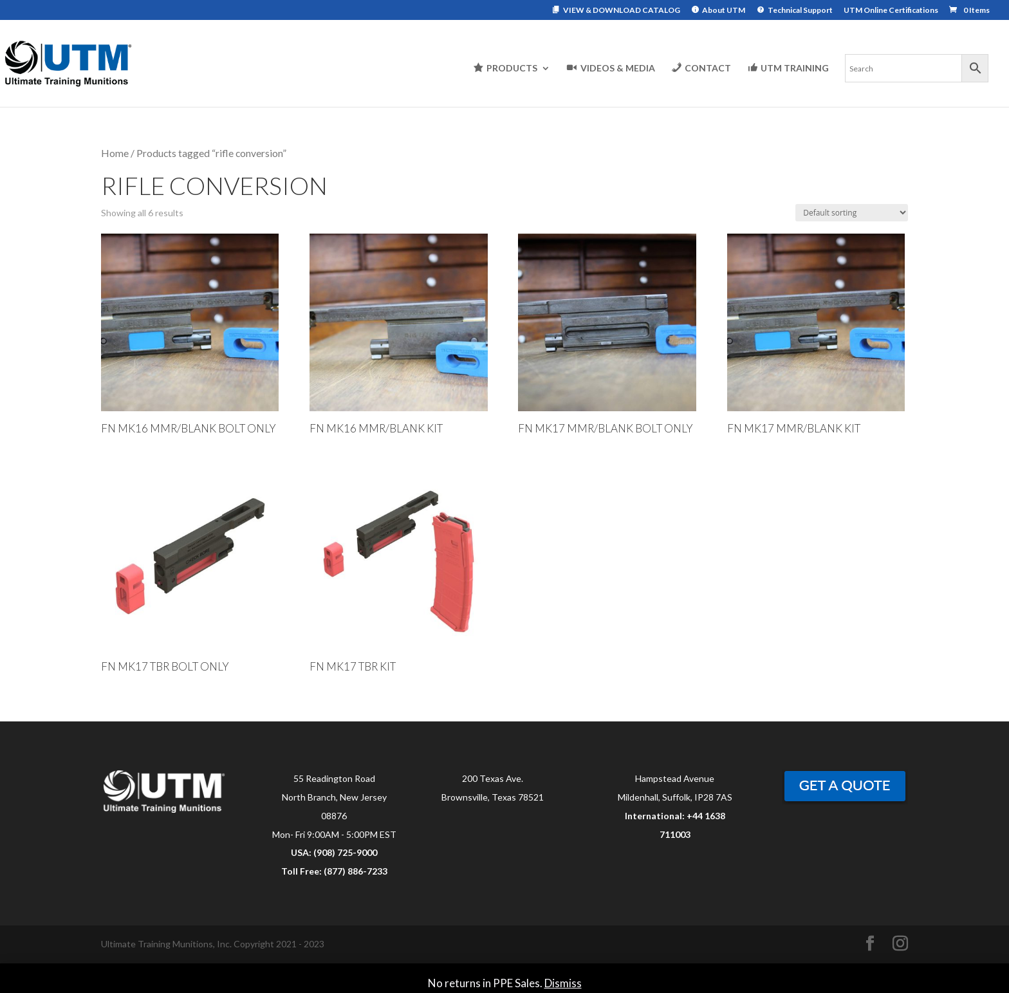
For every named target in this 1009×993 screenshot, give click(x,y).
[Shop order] (851, 212)
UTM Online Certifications (891, 10)
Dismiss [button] (563, 983)
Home (115, 153)
